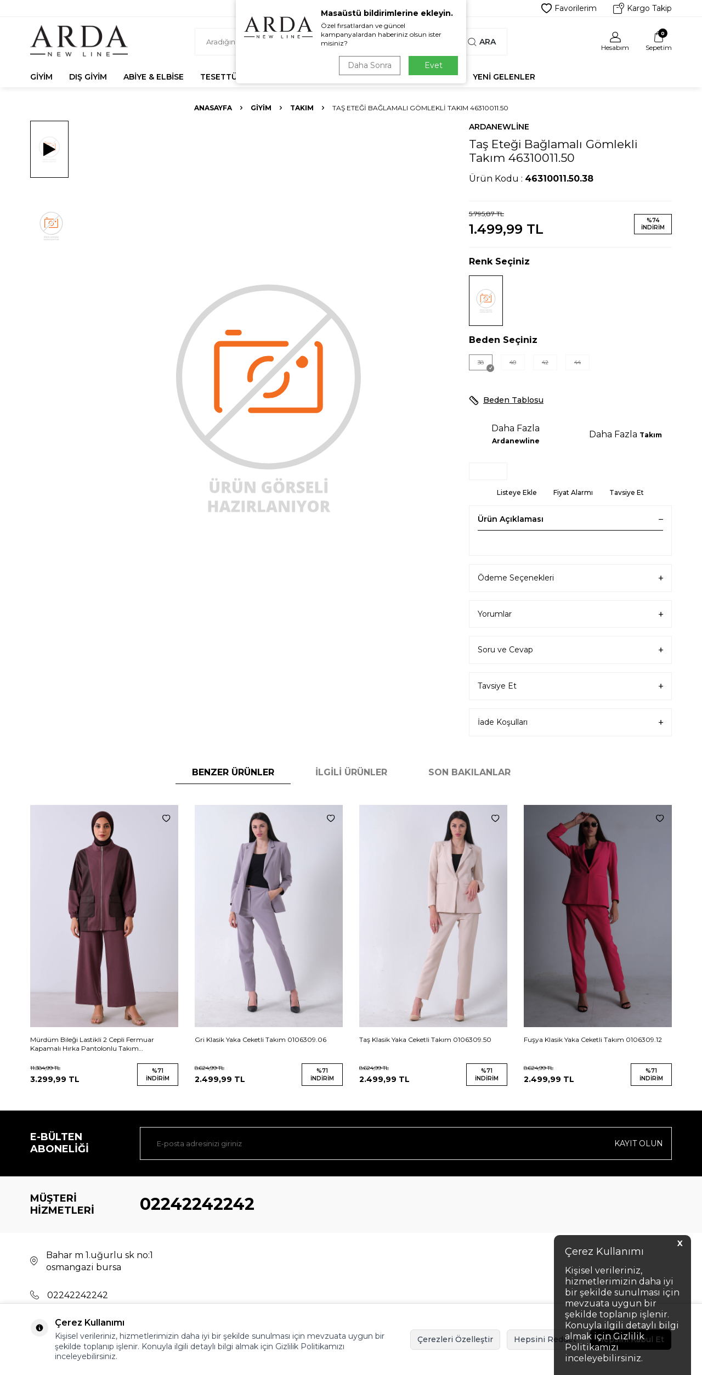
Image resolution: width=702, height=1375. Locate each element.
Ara (482, 42)
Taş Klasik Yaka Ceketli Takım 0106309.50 (425, 1039)
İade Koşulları (570, 722)
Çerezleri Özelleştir (455, 1339)
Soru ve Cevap (570, 650)
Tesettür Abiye (234, 77)
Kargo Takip (642, 8)
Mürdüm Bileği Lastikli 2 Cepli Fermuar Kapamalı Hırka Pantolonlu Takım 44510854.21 (92, 1044)
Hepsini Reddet (545, 1339)
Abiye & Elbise (153, 77)
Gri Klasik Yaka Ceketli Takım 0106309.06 (260, 1039)
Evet (433, 65)
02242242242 (197, 1204)
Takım (302, 108)
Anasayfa (213, 108)
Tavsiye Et (626, 492)
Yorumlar (570, 614)
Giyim (41, 77)
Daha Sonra (370, 65)
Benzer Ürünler (233, 772)
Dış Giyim (88, 77)
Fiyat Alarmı (573, 492)
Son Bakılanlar (469, 772)
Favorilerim (569, 8)
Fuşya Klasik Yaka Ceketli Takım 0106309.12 (593, 1039)
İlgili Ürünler (351, 772)
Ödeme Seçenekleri (570, 578)
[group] (268, 396)
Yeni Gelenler (504, 77)
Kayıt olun (638, 1143)
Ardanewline (499, 127)
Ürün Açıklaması (570, 519)
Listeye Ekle (517, 492)
